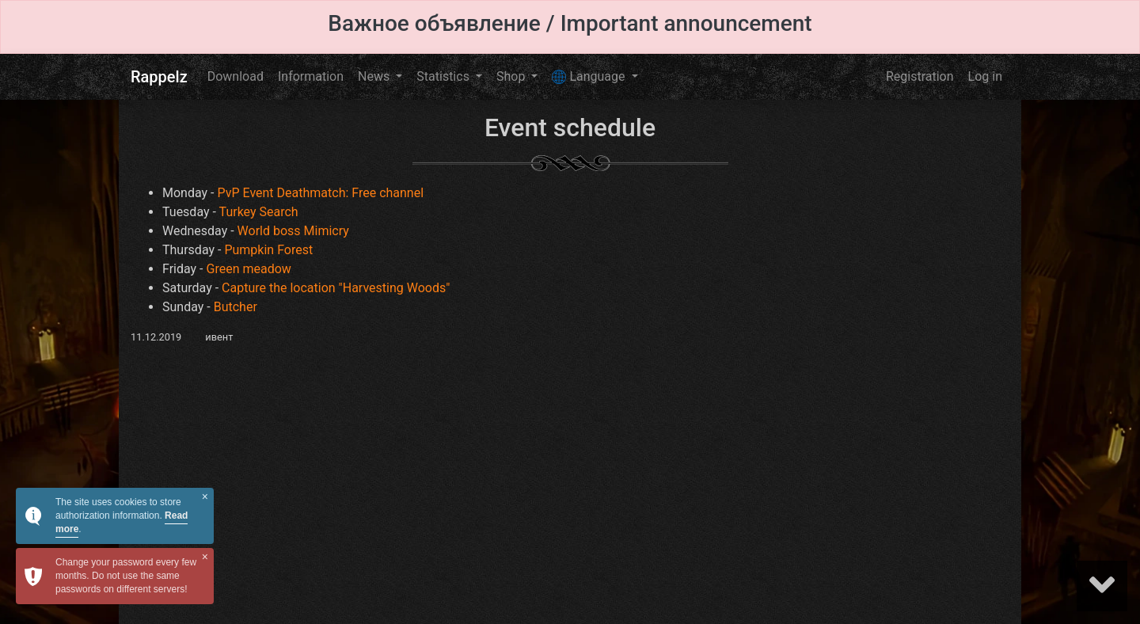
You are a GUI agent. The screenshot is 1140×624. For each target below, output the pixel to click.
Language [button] (590, 77)
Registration (920, 76)
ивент (219, 337)
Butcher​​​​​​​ (235, 306)
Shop (512, 76)
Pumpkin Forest (268, 249)
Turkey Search (258, 211)
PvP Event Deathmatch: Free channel (320, 192)
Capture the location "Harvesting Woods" (336, 287)
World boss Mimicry (293, 230)
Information (311, 76)
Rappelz (159, 76)
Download (235, 76)
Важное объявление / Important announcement (569, 23)
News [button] (375, 76)
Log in (985, 76)
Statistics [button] (444, 76)
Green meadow (249, 268)
